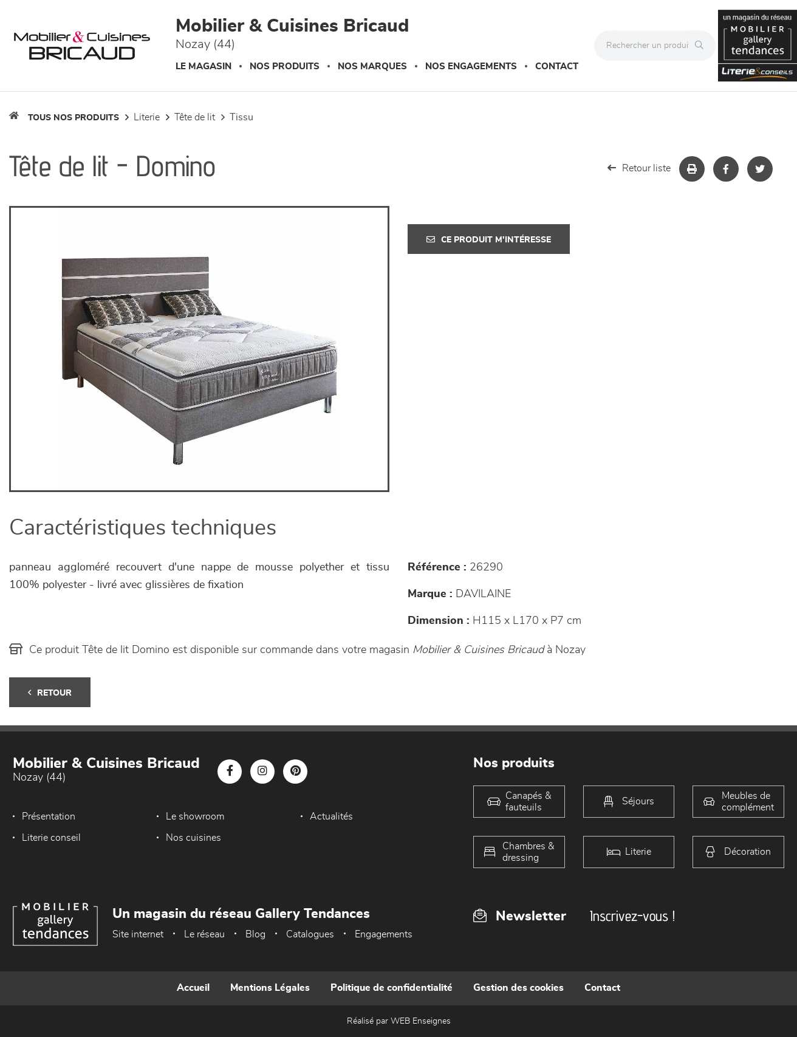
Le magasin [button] (203, 66)
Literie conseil (51, 838)
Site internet (137, 934)
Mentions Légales (270, 988)
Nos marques (372, 66)
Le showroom (195, 816)
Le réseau (204, 934)
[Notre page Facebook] (229, 771)
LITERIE (147, 117)
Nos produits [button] (285, 66)
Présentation (48, 816)
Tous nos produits (73, 118)
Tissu (241, 117)
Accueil (193, 988)
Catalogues (310, 934)
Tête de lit (194, 117)
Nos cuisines (193, 838)
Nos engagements (471, 66)
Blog (255, 934)
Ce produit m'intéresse (488, 239)
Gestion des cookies (518, 988)
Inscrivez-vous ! (632, 916)
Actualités (331, 816)
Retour (50, 692)
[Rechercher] (702, 45)
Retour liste (639, 168)
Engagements (383, 934)
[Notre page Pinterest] (295, 771)
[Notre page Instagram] (262, 771)
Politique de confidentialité (391, 988)
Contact (556, 66)
